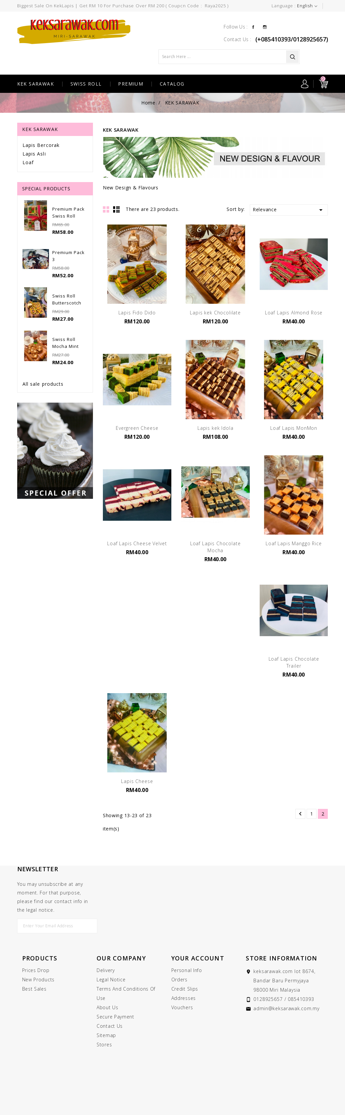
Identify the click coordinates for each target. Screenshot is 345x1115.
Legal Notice (111, 979)
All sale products (43, 384)
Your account (197, 958)
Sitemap (106, 1035)
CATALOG (172, 84)
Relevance (289, 210)
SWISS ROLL (86, 84)
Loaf (28, 162)
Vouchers (182, 1007)
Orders (179, 979)
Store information (281, 958)
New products (38, 979)
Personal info (186, 970)
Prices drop (36, 970)
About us (107, 1007)
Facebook (253, 26)
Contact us (110, 1026)
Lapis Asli (34, 154)
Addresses (183, 998)
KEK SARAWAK (35, 84)
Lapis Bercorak (41, 145)
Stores (104, 1044)
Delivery (106, 970)
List (116, 209)
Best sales (34, 989)
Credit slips (184, 989)
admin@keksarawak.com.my (286, 1008)
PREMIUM (130, 84)
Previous (300, 814)
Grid (106, 209)
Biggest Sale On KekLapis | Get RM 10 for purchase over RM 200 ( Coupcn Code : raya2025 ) (123, 6)
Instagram (265, 26)
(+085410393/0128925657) (291, 39)
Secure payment (115, 1017)
